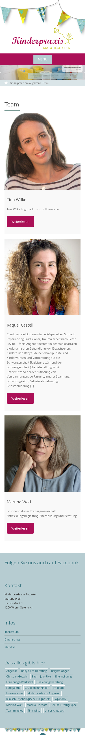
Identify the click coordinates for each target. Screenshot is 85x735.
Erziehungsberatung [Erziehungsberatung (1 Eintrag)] (50, 682)
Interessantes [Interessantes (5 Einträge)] (14, 693)
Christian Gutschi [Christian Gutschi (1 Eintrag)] (17, 676)
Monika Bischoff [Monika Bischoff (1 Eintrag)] (37, 705)
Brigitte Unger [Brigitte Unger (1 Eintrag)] (60, 671)
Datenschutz (12, 639)
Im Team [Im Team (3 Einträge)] (58, 687)
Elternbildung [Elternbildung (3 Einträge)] (63, 676)
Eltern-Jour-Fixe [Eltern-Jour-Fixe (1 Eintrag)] (41, 676)
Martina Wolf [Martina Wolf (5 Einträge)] (14, 705)
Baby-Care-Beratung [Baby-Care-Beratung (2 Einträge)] (34, 671)
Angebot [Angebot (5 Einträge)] (11, 671)
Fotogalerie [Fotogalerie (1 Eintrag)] (13, 687)
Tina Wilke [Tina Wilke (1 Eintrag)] (34, 710)
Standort (9, 647)
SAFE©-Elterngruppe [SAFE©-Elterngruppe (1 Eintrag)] (64, 705)
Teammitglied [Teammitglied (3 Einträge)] (14, 710)
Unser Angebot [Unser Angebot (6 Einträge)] (54, 710)
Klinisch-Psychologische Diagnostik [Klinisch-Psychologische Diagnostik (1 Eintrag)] (28, 699)
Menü (42, 59)
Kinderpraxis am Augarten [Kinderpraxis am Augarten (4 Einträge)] (44, 693)
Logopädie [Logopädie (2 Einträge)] (60, 699)
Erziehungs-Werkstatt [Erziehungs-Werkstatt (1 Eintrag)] (19, 682)
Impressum (11, 632)
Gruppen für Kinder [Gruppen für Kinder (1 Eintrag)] (37, 687)
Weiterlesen (20, 221)
